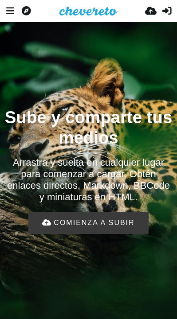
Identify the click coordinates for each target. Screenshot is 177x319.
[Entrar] (167, 11)
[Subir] (151, 11)
